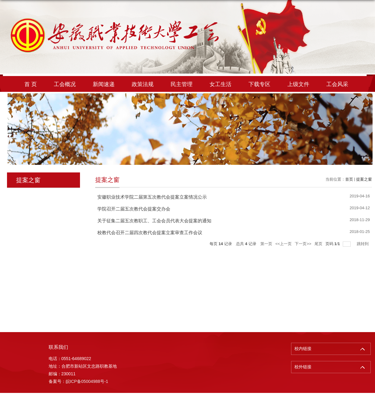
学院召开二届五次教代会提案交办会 (133, 208)
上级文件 (298, 84)
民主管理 (182, 84)
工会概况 (65, 84)
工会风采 (337, 84)
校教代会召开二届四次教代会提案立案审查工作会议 (149, 232)
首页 (349, 179)
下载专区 (259, 84)
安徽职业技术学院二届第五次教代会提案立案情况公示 (152, 197)
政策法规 (143, 84)
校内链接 (302, 348)
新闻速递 (104, 84)
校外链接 (302, 367)
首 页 (30, 84)
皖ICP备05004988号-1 (87, 381)
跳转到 (363, 243)
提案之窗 (364, 179)
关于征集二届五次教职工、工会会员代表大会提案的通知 (154, 220)
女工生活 (220, 84)
